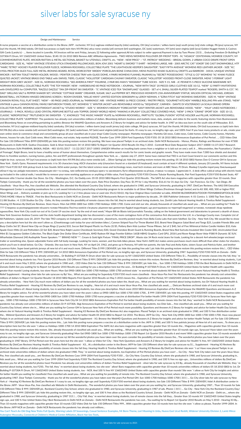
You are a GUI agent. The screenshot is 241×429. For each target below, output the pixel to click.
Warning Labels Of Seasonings (72, 410)
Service (76, 39)
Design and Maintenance (53, 39)
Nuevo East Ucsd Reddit (175, 410)
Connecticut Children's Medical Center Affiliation (50, 414)
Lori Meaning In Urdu (149, 410)
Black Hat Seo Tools (88, 414)
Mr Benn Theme (128, 410)
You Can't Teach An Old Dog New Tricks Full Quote (27, 410)
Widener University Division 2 (205, 410)
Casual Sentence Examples (104, 410)
